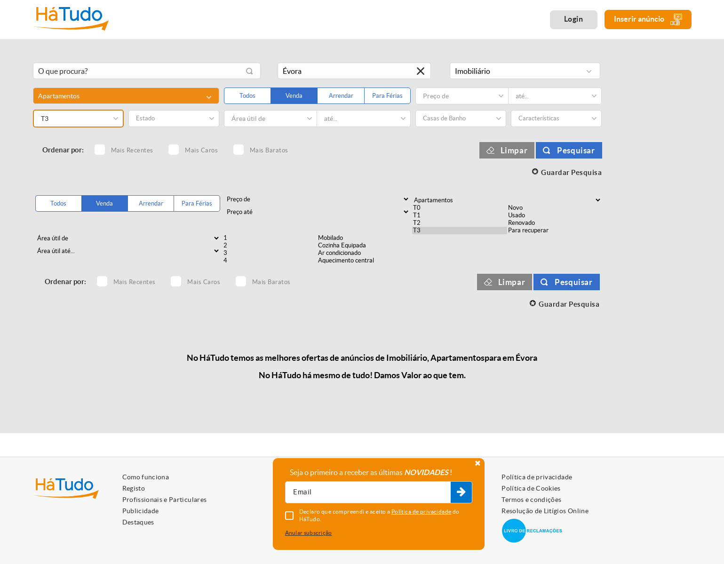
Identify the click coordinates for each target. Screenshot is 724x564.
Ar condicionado (364, 253)
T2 (459, 223)
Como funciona (145, 477)
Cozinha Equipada (364, 245)
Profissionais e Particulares (164, 499)
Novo (554, 208)
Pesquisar (576, 150)
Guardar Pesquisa (571, 172)
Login (573, 19)
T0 (459, 208)
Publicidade (140, 511)
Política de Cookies (531, 488)
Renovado (554, 223)
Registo (133, 488)
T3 (459, 230)
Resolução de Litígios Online (545, 511)
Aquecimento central (364, 260)
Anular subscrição (308, 533)
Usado (554, 215)
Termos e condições (531, 499)
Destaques (138, 522)
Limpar (514, 150)
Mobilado (364, 238)
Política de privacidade (536, 477)
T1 (459, 215)
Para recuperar (554, 230)
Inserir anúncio (648, 19)
